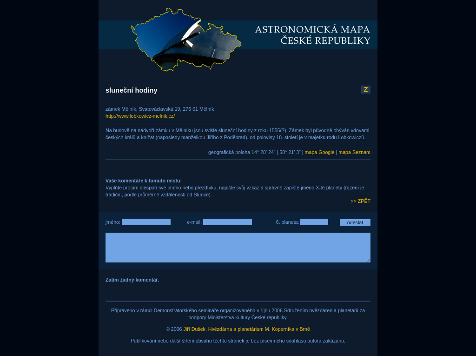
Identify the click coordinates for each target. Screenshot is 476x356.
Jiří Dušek (194, 329)
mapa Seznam (354, 152)
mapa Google (320, 152)
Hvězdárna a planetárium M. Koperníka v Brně (259, 329)
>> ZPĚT (360, 201)
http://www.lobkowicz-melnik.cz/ (140, 116)
